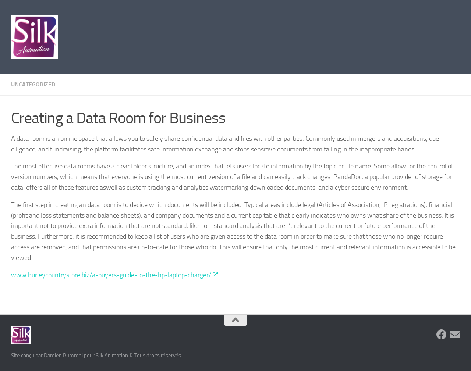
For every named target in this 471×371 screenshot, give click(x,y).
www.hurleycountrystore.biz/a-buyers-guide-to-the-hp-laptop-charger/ (114, 275)
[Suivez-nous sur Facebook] (441, 334)
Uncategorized (33, 84)
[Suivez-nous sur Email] (455, 334)
